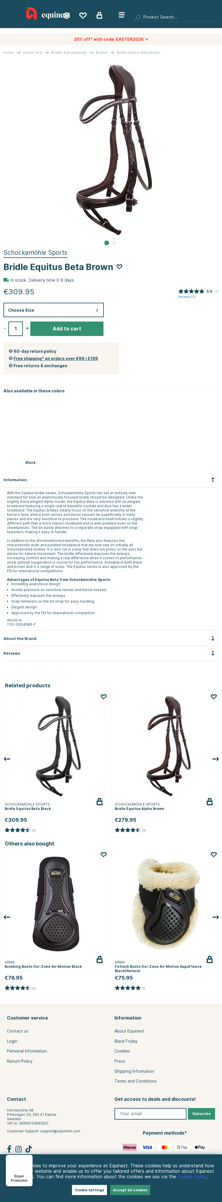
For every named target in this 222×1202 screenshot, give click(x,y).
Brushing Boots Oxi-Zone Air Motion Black (43, 966)
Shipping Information (134, 1071)
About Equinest (129, 1031)
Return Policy (20, 1061)
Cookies (122, 1051)
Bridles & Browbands (69, 52)
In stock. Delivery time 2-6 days (42, 280)
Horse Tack (32, 52)
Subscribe (201, 1113)
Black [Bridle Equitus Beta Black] (30, 462)
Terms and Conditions (135, 1081)
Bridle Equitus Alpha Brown (139, 808)
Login (12, 1041)
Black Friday (126, 1041)
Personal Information (27, 1051)
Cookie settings (89, 1190)
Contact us (17, 1031)
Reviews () (187, 297)
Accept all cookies (130, 1190)
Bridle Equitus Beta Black (28, 808)
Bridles (102, 52)
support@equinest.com (60, 1131)
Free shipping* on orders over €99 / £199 (56, 358)
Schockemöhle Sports (35, 252)
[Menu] (29, 1158)
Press (119, 1061)
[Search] (176, 17)
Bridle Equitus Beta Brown (138, 52)
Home (8, 52)
